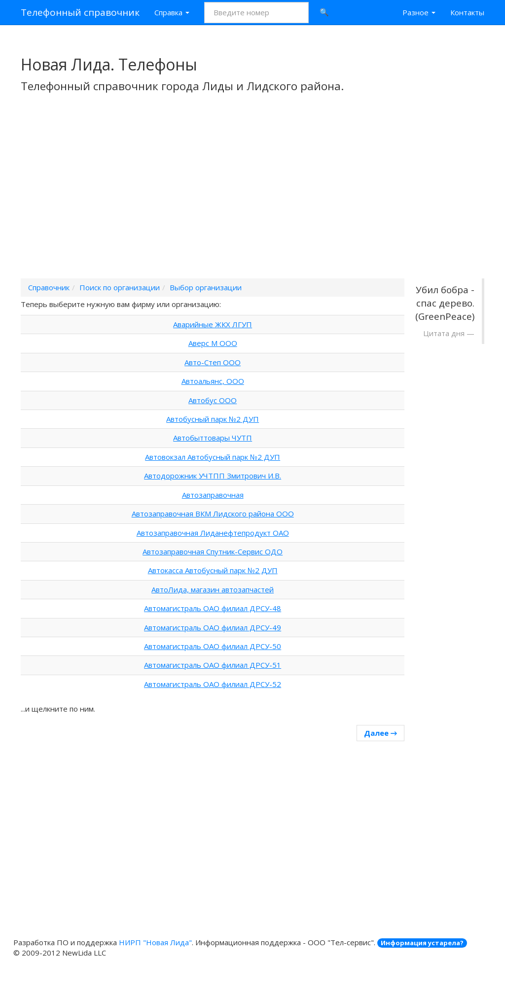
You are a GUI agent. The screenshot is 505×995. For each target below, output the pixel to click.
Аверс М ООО (212, 343)
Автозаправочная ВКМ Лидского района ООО (213, 513)
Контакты (467, 12)
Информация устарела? (422, 942)
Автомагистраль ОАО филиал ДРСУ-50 (212, 646)
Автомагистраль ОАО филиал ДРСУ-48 (212, 608)
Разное (418, 12)
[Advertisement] (252, 199)
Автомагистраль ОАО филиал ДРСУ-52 (212, 684)
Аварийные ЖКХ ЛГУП (212, 324)
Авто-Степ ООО (212, 362)
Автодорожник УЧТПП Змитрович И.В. (212, 475)
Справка (171, 12)
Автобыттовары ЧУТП (212, 438)
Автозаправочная (213, 495)
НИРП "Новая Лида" (155, 942)
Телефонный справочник (80, 12)
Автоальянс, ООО (212, 381)
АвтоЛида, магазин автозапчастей (212, 589)
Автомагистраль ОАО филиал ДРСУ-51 (212, 665)
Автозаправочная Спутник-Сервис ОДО (213, 551)
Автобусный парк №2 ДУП (212, 419)
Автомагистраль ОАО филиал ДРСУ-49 (212, 627)
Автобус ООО (212, 400)
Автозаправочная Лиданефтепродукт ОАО (213, 533)
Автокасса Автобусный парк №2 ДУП (213, 570)
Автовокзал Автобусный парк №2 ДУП (212, 457)
